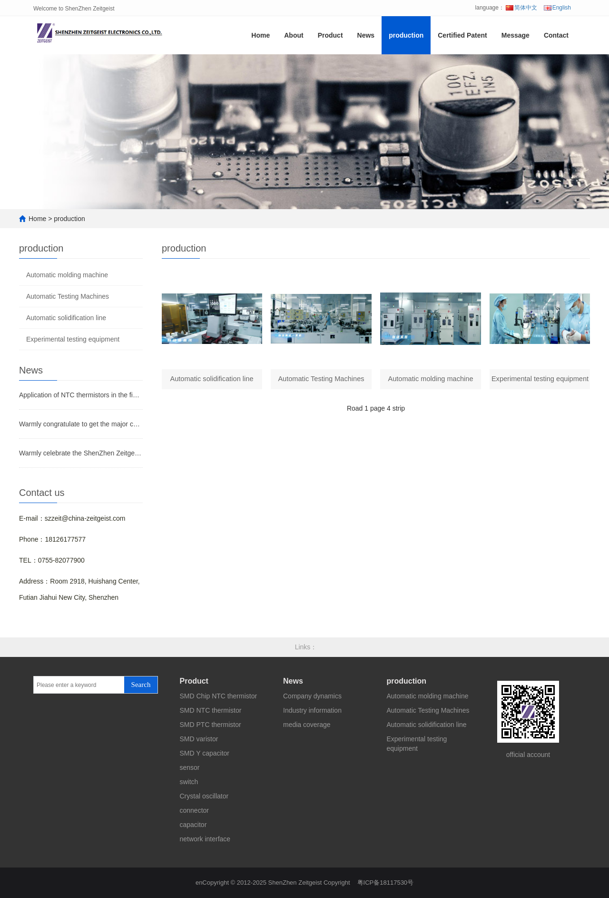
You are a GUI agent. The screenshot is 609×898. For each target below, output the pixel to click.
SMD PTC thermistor (210, 724)
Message (515, 35)
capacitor (193, 824)
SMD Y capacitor (205, 753)
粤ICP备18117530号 (385, 882)
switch (189, 782)
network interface (205, 839)
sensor (190, 767)
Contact (556, 35)
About (293, 35)
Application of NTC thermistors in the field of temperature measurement (81, 395)
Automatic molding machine (67, 275)
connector (194, 810)
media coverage (307, 724)
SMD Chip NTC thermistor (218, 696)
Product (330, 35)
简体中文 (521, 7)
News (366, 35)
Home (260, 35)
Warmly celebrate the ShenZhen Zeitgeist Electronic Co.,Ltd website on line (81, 453)
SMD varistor (199, 739)
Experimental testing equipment (72, 339)
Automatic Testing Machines (67, 296)
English (557, 7)
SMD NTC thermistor (211, 710)
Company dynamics (312, 696)
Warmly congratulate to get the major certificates (81, 424)
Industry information (312, 710)
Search (141, 684)
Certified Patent (462, 35)
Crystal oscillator (204, 796)
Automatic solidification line (66, 318)
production (406, 35)
